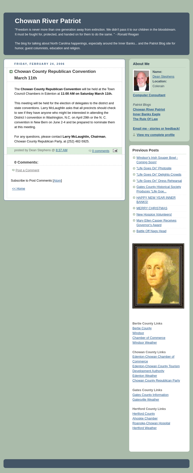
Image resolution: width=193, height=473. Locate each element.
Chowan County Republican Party (156, 380)
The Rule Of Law (145, 119)
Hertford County (143, 413)
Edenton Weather (144, 376)
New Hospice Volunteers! (154, 214)
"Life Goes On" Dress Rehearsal (159, 181)
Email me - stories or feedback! (156, 128)
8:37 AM (61, 150)
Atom (57, 180)
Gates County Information (150, 395)
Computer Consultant (149, 95)
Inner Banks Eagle (146, 114)
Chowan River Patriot (48, 21)
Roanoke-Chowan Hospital (151, 423)
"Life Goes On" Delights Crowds (158, 174)
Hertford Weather (144, 428)
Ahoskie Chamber (145, 418)
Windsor (138, 333)
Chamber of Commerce (148, 338)
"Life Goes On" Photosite (153, 168)
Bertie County (142, 328)
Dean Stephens (163, 76)
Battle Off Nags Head (151, 231)
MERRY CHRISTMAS (151, 208)
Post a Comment (27, 170)
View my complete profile (156, 135)
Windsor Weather (144, 342)
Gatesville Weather (145, 399)
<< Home (18, 188)
